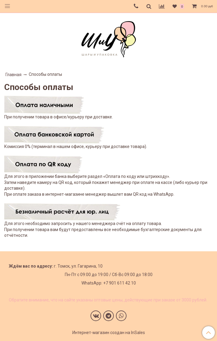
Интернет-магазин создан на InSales (108, 332)
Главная (13, 74)
